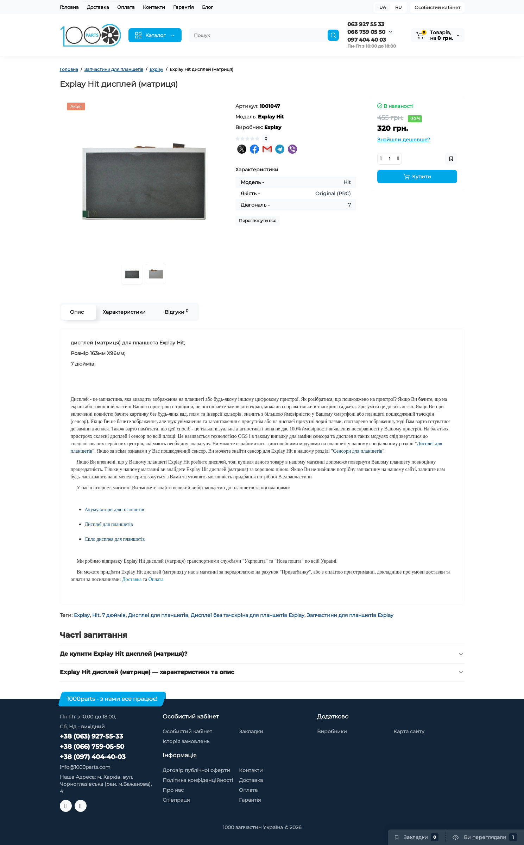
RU (398, 7)
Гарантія (183, 7)
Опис (77, 312)
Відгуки (176, 311)
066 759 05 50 (366, 32)
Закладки (251, 731)
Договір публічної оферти (196, 770)
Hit (96, 615)
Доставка (98, 7)
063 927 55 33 (365, 24)
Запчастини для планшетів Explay (350, 615)
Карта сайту (408, 731)
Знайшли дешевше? (403, 139)
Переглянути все (257, 220)
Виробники (332, 731)
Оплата (126, 7)
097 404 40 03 (366, 39)
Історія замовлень (186, 741)
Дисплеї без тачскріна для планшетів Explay (247, 615)
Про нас (173, 790)
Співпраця (176, 800)
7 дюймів (114, 615)
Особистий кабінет (437, 7)
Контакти (154, 7)
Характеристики (124, 312)
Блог (207, 7)
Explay (82, 615)
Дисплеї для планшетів (158, 615)
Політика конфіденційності (198, 780)
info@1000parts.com (85, 767)
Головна (69, 7)
